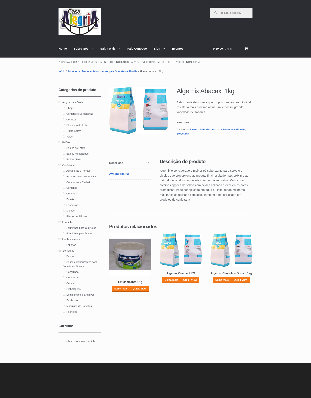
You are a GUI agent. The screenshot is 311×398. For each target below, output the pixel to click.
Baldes (70, 256)
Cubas (70, 283)
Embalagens (73, 288)
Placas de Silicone (76, 216)
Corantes (71, 193)
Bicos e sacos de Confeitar (81, 176)
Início (62, 71)
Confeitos (71, 187)
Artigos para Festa (72, 102)
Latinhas (71, 244)
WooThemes (104, 383)
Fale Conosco (137, 48)
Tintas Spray (73, 130)
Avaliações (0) (119, 173)
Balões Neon (73, 159)
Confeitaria (68, 165)
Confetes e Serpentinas (79, 113)
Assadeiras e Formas (78, 170)
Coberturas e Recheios (79, 182)
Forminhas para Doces (79, 233)
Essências (72, 300)
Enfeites (71, 199)
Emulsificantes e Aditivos (80, 294)
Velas (69, 136)
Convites (71, 119)
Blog (157, 48)
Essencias (72, 205)
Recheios (71, 311)
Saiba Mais (108, 48)
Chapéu (70, 108)
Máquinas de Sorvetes (79, 306)
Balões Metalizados (77, 153)
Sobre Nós (81, 48)
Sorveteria (73, 71)
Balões (66, 142)
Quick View (139, 288)
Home (63, 48)
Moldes (70, 210)
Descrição (116, 162)
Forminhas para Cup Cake (81, 227)
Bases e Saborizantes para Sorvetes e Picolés (109, 71)
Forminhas (68, 222)
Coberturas (72, 277)
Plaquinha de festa (77, 125)
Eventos (177, 48)
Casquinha (72, 271)
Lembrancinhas (71, 239)
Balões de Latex (75, 147)
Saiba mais (121, 288)
